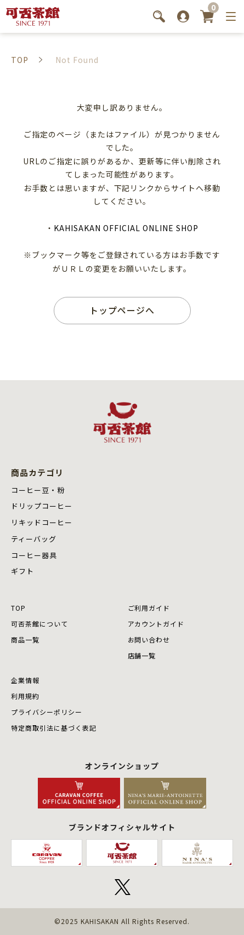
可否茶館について (39, 623)
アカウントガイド (156, 623)
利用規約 (25, 696)
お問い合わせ (149, 639)
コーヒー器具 (34, 555)
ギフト (22, 571)
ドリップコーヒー (41, 506)
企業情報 (25, 680)
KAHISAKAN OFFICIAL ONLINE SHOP (126, 227)
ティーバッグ (33, 539)
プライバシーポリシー (46, 711)
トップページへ (122, 310)
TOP (18, 607)
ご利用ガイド (149, 607)
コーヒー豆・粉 (38, 490)
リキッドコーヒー (41, 522)
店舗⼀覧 (142, 655)
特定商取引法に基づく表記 (54, 727)
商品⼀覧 (25, 639)
